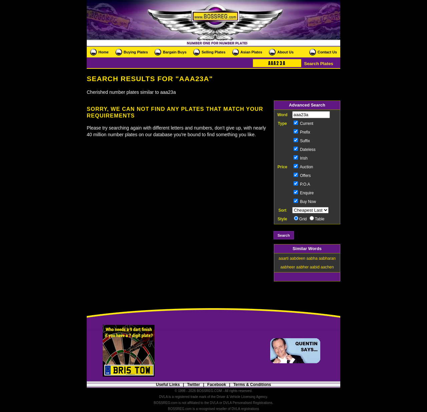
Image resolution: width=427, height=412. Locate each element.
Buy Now (305, 201)
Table (317, 219)
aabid (315, 267)
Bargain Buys (174, 52)
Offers (302, 175)
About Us (285, 52)
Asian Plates (251, 52)
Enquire (304, 193)
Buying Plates (136, 52)
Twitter (193, 384)
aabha (312, 258)
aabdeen (297, 258)
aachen (327, 267)
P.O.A (302, 184)
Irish (301, 158)
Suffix (302, 141)
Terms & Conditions (252, 384)
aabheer (287, 267)
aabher (302, 267)
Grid (300, 219)
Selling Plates (213, 52)
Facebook (216, 384)
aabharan (327, 258)
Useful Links (167, 384)
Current (303, 123)
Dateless (305, 149)
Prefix (302, 132)
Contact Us (327, 52)
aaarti (284, 258)
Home (103, 52)
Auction (303, 167)
